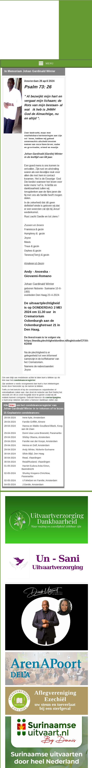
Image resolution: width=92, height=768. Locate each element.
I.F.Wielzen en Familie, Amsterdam (39, 480)
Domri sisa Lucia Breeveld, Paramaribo (42, 433)
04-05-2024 (10, 484)
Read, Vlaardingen (31, 457)
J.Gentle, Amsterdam (32, 484)
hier (12, 405)
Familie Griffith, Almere (33, 422)
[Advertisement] (29, 29)
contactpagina (53, 397)
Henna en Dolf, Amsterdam (35, 445)
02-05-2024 (10, 473)
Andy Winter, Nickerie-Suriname (38, 449)
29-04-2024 (10, 433)
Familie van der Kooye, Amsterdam (39, 441)
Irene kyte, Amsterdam (33, 417)
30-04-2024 (10, 453)
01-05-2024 (10, 466)
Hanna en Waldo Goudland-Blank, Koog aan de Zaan (42, 427)
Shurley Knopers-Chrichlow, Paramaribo (36, 475)
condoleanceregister (24, 380)
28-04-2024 (10, 417)
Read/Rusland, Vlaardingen (36, 462)
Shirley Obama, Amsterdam (36, 437)
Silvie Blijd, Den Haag (33, 453)
